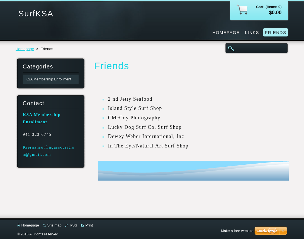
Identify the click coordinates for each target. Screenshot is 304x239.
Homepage (25, 49)
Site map (54, 225)
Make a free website (237, 231)
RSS (73, 225)
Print (89, 225)
